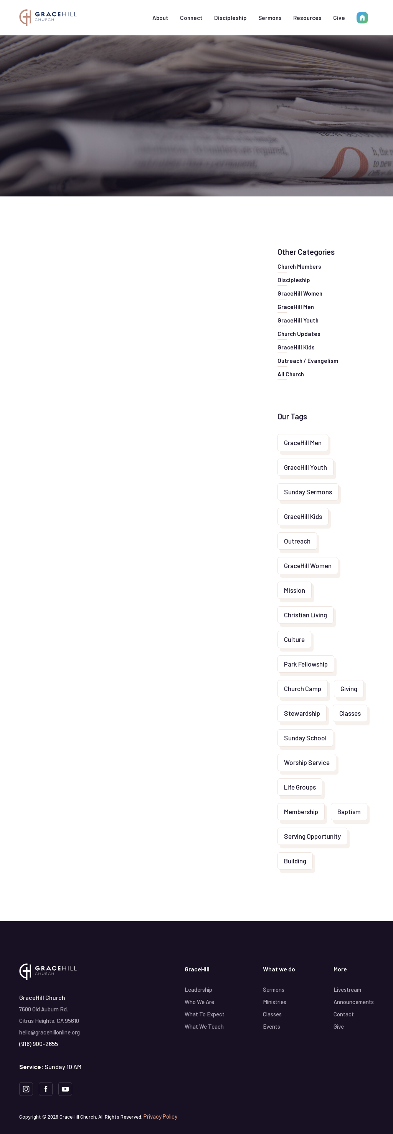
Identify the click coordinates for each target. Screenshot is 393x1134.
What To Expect (205, 1014)
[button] (160, 18)
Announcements (354, 1001)
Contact (344, 1014)
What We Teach (204, 1026)
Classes (272, 1014)
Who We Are (199, 1001)
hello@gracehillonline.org (49, 1032)
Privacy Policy (160, 1116)
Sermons (270, 17)
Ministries (274, 1001)
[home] (48, 17)
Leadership (198, 989)
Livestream (347, 989)
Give (339, 17)
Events (271, 1026)
